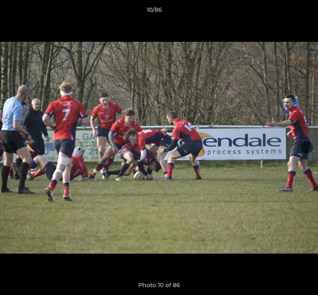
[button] (283, 12)
